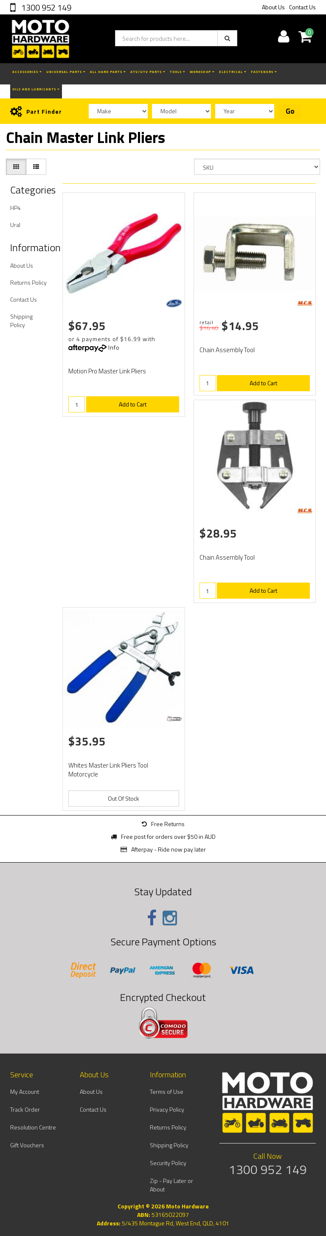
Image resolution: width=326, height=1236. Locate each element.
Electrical (233, 71)
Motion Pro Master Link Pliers (107, 371)
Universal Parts (66, 71)
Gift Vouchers (27, 1145)
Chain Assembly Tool (227, 350)
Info (114, 347)
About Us (273, 7)
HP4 (15, 207)
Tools (177, 71)
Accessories (27, 71)
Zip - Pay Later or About (171, 1185)
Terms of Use (166, 1091)
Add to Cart (132, 404)
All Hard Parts (108, 71)
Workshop (202, 71)
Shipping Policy (21, 320)
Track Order (25, 1109)
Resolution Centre (33, 1127)
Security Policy (168, 1162)
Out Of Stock (123, 798)
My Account (24, 1091)
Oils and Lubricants (36, 89)
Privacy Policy (167, 1109)
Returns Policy (28, 282)
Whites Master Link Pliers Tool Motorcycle (108, 769)
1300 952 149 (45, 7)
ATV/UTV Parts (148, 71)
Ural (15, 224)
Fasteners (264, 71)
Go (290, 111)
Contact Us (302, 7)
